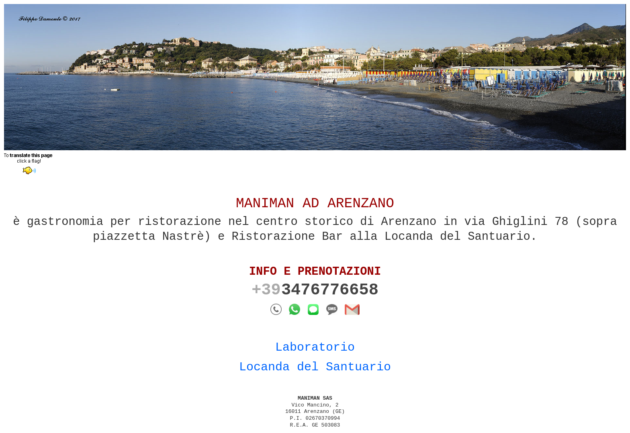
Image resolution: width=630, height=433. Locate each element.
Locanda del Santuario (315, 367)
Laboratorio (315, 347)
